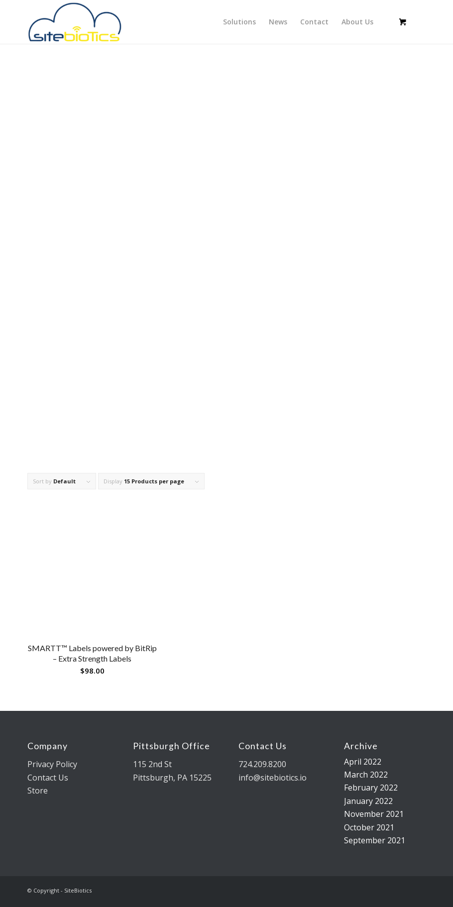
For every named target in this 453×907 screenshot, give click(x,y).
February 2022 (371, 787)
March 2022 (366, 774)
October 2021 (369, 827)
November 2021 (374, 813)
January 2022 (368, 800)
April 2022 (362, 761)
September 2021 (374, 840)
